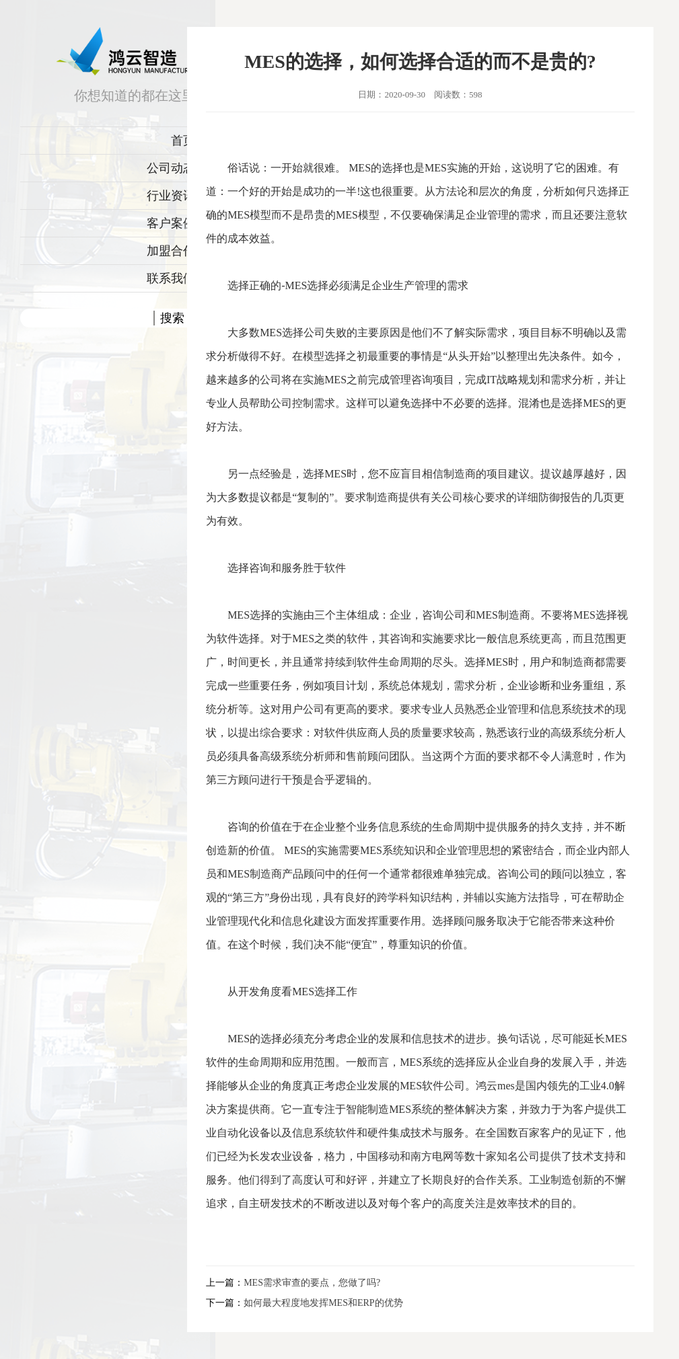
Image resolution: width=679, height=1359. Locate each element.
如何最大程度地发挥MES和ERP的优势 (323, 1303)
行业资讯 (171, 195)
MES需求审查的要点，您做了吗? (312, 1283)
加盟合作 (171, 251)
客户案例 (171, 223)
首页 (183, 140)
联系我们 (171, 278)
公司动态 (171, 168)
